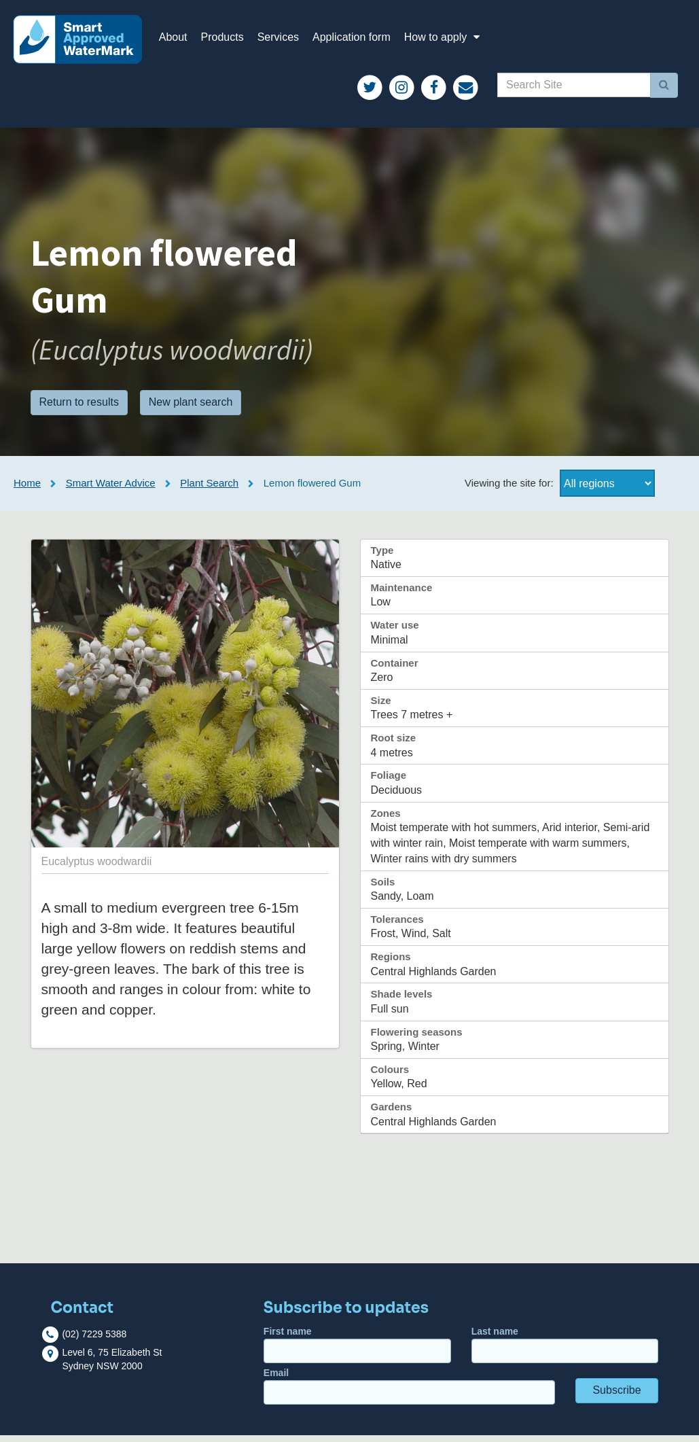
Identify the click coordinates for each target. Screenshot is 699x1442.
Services (285, 40)
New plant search (191, 409)
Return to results (79, 409)
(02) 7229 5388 (94, 1340)
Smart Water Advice (111, 489)
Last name (565, 1352)
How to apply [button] (452, 40)
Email (409, 1393)
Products (230, 40)
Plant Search (209, 489)
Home (27, 489)
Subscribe (616, 1397)
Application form (359, 40)
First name (357, 1352)
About (180, 40)
